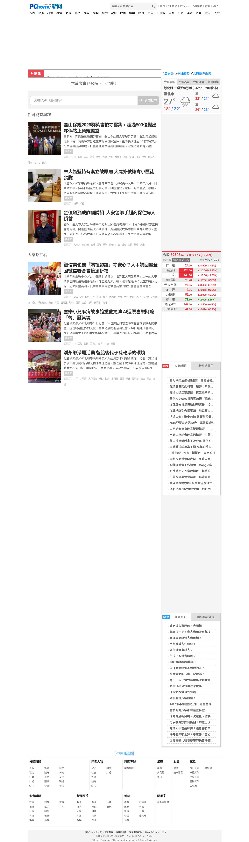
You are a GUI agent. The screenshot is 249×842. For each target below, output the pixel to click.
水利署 (114, 378)
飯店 (44, 162)
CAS (76, 296)
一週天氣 (194, 772)
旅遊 (180, 13)
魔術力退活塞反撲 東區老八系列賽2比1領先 (199, 392)
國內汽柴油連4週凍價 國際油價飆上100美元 (199, 380)
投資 (92, 244)
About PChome (152, 832)
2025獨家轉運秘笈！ (183, 662)
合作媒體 (197, 6)
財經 (68, 13)
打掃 (107, 378)
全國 (126, 296)
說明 (207, 6)
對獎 (176, 761)
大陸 (217, 13)
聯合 (71, 302)
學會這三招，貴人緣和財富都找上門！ (194, 631)
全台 (98, 156)
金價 (130, 244)
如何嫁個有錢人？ (181, 650)
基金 (125, 156)
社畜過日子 (206, 365)
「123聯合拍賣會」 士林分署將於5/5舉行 (75, 73)
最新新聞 (174, 617)
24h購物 (172, 6)
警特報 (208, 768)
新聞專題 (130, 761)
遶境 (90, 302)
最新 (31, 768)
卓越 (111, 156)
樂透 (176, 768)
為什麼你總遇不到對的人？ (187, 668)
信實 (99, 296)
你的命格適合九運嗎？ (184, 692)
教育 (138, 156)
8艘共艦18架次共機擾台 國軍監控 (192, 453)
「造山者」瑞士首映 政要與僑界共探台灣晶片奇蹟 (202, 416)
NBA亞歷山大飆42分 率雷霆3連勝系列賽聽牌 (200, 422)
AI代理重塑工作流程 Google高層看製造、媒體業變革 (205, 465)
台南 (132, 296)
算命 (159, 768)
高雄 (105, 302)
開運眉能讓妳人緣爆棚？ (186, 638)
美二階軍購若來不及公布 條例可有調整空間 (198, 440)
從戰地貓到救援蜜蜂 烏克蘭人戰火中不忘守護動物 (203, 410)
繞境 (142, 378)
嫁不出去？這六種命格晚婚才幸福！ (193, 680)
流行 (61, 786)
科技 (78, 13)
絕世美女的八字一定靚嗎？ (187, 674)
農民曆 (168, 73)
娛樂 (132, 13)
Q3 (81, 296)
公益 (141, 811)
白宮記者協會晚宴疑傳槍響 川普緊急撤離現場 (200, 428)
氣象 (193, 761)
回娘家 (93, 343)
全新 (86, 343)
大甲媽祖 (92, 378)
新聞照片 (83, 795)
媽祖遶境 (42, 302)
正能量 (64, 302)
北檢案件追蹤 (201, 73)
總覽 (126, 802)
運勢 (105, 13)
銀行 (136, 244)
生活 (150, 13)
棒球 (144, 156)
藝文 (141, 806)
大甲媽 (146, 296)
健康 (123, 13)
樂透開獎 (213, 81)
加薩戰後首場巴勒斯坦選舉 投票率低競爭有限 (200, 404)
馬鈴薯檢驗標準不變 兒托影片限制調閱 (195, 447)
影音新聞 (35, 795)
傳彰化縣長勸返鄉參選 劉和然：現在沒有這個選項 (203, 489)
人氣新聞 (174, 366)
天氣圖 (193, 786)
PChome (184, 6)
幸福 (131, 156)
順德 (82, 203)
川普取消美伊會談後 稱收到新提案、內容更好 (200, 477)
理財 (99, 244)
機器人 (151, 156)
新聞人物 (97, 761)
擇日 (159, 777)
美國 (113, 343)
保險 (92, 156)
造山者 (37, 162)
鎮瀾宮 (97, 302)
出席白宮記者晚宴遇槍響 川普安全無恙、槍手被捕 (203, 434)
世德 (79, 156)
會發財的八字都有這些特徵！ (189, 710)
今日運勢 (182, 73)
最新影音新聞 (206, 617)
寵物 (61, 768)
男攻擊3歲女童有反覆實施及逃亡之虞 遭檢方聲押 (202, 483)
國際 (86, 13)
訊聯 (105, 244)
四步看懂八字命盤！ (183, 698)
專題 (41, 13)
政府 (208, 13)
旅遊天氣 (194, 777)
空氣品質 (184, 81)
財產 (117, 244)
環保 (128, 378)
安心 (50, 302)
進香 (84, 302)
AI (74, 156)
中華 (93, 296)
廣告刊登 (108, 832)
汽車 (199, 13)
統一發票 (178, 772)
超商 (124, 244)
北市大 (77, 244)
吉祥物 (118, 156)
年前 (57, 302)
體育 (141, 13)
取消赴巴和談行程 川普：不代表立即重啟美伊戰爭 (203, 386)
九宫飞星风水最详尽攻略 (186, 686)
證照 (77, 302)
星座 (114, 13)
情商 (61, 772)
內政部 (112, 296)
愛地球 (142, 815)
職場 (96, 13)
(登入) (216, 6)
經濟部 (135, 378)
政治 (50, 13)
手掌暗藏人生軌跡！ (183, 644)
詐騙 (111, 244)
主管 (86, 156)
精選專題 (129, 768)
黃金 (142, 244)
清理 (122, 378)
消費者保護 (121, 832)
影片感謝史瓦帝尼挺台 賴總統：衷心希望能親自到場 (205, 471)
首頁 (32, 13)
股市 (162, 6)
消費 (171, 13)
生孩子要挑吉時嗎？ (183, 656)
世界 (86, 296)
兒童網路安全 (135, 832)
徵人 (164, 832)
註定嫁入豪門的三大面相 (186, 625)
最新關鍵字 (163, 802)
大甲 (138, 296)
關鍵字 (161, 795)
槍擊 (76, 203)
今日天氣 (169, 81)
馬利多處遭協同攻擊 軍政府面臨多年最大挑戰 (200, 459)
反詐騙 (85, 244)
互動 (79, 343)
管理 (126, 815)
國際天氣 (194, 781)
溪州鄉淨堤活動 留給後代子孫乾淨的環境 (104, 352)
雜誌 (190, 13)
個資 (105, 296)
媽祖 (34, 302)
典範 (104, 156)
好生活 (142, 802)
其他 (61, 806)
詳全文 (68, 151)
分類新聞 (35, 761)
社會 (59, 13)
